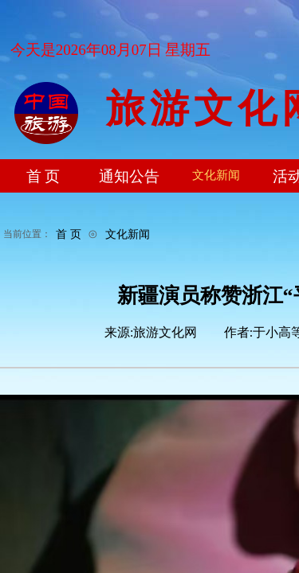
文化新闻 (127, 234)
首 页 (68, 234)
